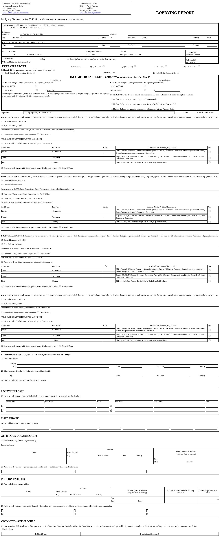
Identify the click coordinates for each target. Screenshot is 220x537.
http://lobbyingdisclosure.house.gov (16, 13)
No (4, 529)
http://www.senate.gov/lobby (90, 13)
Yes (10, 529)
